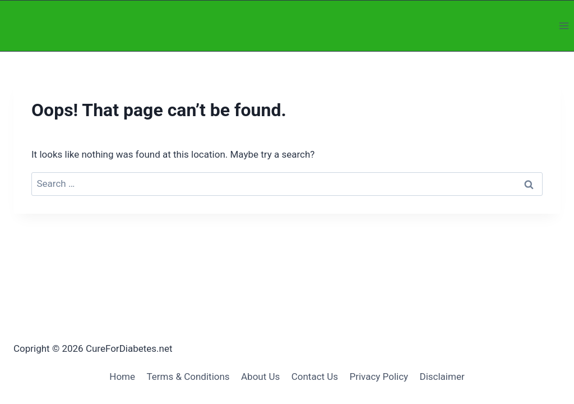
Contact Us (314, 376)
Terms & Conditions (187, 376)
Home (122, 376)
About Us (260, 376)
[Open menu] (563, 25)
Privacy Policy (378, 376)
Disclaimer (442, 376)
